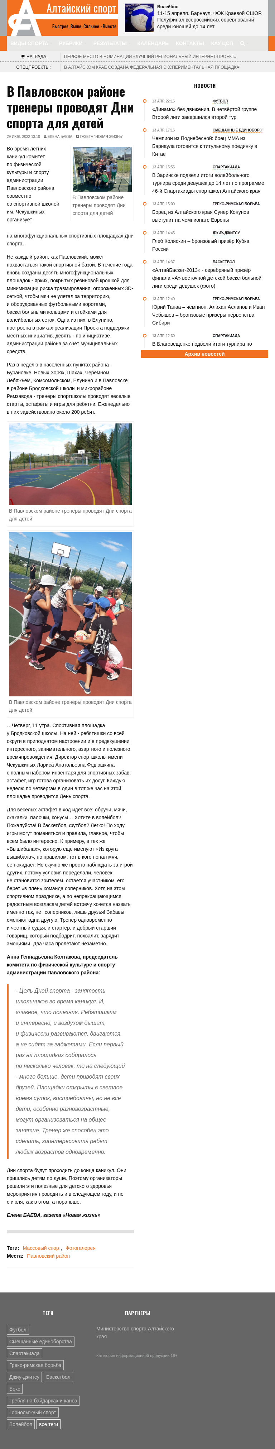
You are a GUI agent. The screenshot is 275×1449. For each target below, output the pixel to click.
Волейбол (20, 1424)
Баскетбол (58, 1377)
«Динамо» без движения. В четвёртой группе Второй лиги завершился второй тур (204, 113)
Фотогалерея (81, 1248)
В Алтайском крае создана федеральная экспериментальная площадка (151, 67)
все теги (48, 1424)
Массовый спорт (42, 1248)
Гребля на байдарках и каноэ (43, 1401)
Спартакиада (24, 1353)
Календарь (153, 43)
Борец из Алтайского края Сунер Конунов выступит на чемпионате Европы (200, 216)
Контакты (190, 43)
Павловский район (48, 1256)
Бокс (14, 1389)
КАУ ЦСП (222, 43)
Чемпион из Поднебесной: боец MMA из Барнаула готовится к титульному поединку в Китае (204, 146)
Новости (205, 85)
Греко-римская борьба (35, 1365)
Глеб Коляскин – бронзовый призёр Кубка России (200, 245)
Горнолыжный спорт (32, 1412)
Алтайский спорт (81, 8)
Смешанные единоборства (40, 1341)
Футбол (17, 1330)
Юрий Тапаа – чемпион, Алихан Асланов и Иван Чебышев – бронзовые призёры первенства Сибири (208, 315)
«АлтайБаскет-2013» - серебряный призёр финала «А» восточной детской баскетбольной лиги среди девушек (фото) (206, 278)
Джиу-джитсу (24, 1377)
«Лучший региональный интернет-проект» (150, 56)
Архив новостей (204, 354)
